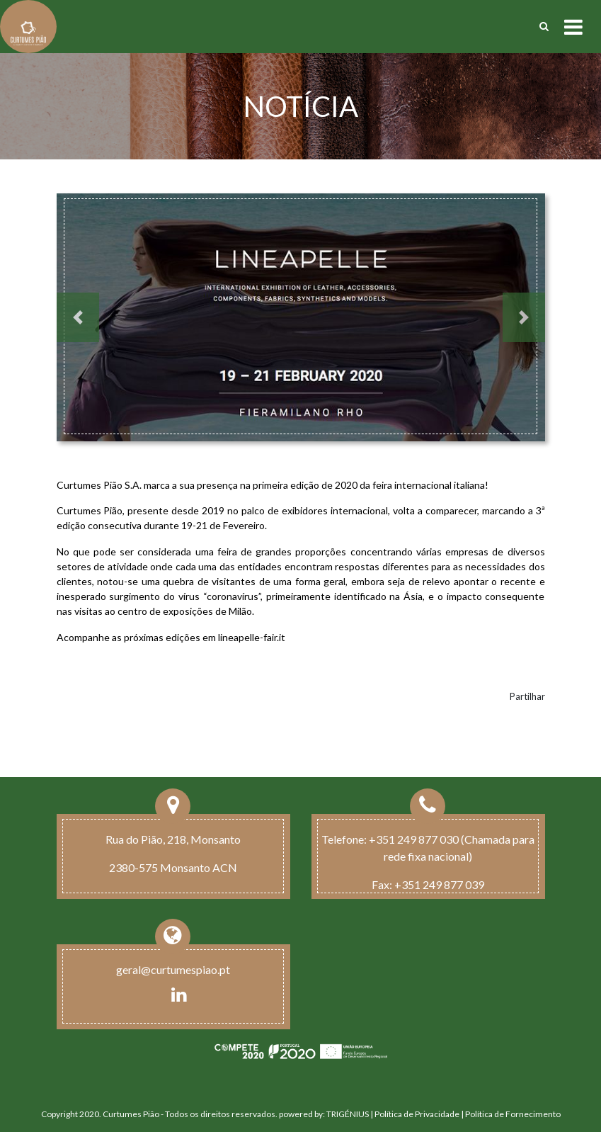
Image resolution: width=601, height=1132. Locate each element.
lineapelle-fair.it (251, 637)
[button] (78, 317)
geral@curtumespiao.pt (173, 969)
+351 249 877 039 (439, 884)
